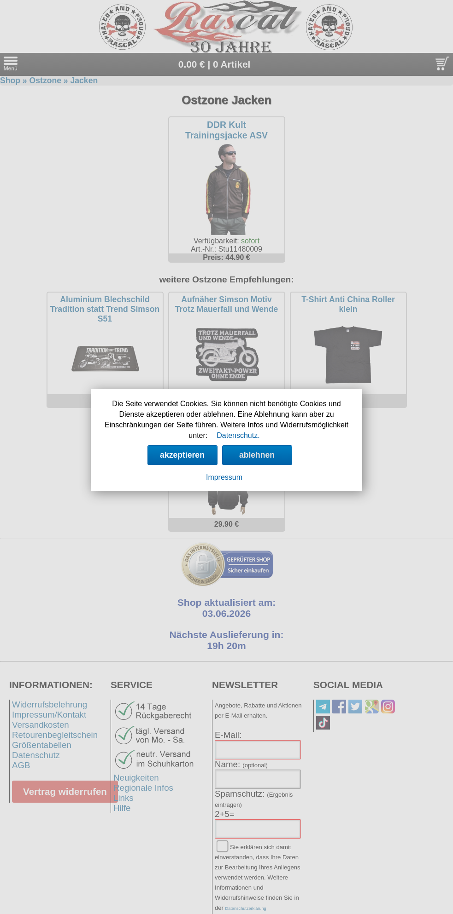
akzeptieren (182, 455)
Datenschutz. (238, 435)
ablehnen (257, 455)
